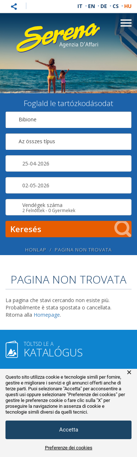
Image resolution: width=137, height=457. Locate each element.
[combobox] (68, 120)
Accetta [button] (68, 429)
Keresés (71, 229)
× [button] (129, 372)
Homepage (47, 314)
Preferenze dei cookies (68, 447)
